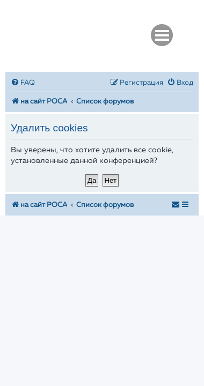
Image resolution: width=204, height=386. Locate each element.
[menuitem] (23, 83)
